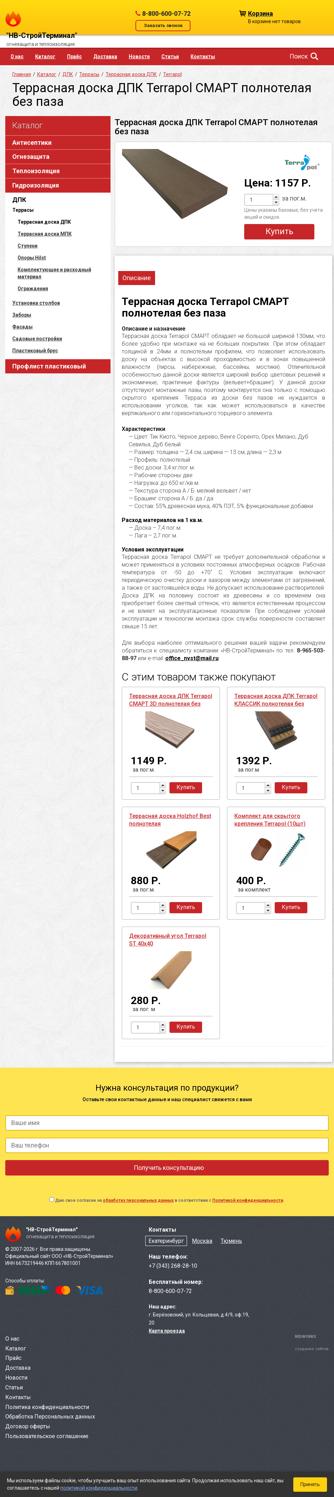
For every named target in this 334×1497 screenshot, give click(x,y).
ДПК (19, 199)
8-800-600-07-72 (166, 13)
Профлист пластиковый (49, 366)
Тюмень (231, 1241)
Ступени (28, 246)
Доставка (105, 56)
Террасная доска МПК (45, 234)
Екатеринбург (166, 1241)
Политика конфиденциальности (47, 1407)
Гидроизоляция (35, 185)
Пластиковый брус (35, 350)
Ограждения (33, 288)
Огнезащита (30, 156)
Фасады (22, 327)
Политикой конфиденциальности (247, 1200)
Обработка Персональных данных (50, 1416)
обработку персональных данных (138, 1200)
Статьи (170, 56)
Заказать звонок (163, 25)
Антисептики (32, 142)
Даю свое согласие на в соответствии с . (170, 1200)
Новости (139, 56)
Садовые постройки (37, 338)
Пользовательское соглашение (46, 1436)
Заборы (21, 315)
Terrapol (172, 74)
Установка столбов (36, 303)
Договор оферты (27, 1426)
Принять (310, 1484)
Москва (202, 1241)
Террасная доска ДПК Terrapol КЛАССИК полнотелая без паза (276, 704)
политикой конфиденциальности (98, 1488)
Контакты (203, 56)
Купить (279, 231)
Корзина (260, 13)
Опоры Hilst (32, 257)
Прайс (74, 56)
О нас (17, 56)
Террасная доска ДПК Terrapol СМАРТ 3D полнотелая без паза (170, 704)
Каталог (45, 56)
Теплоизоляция (36, 171)
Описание (136, 278)
